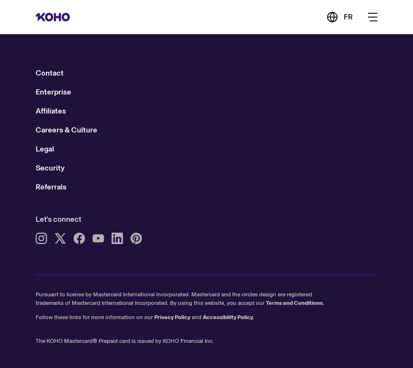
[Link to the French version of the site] (339, 17)
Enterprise (53, 91)
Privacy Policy (172, 317)
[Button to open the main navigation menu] (372, 17)
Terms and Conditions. (295, 303)
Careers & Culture (66, 129)
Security (50, 167)
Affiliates (51, 110)
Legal (45, 148)
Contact (50, 72)
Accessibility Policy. (228, 317)
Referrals (51, 186)
